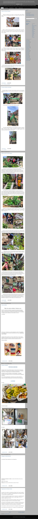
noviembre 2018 (28, 59)
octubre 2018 (27, 60)
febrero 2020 (27, 51)
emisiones (33, 27)
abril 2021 (27, 48)
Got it (21, 4)
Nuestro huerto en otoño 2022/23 (6, 153)
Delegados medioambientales (6, 456)
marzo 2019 (27, 55)
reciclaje (33, 32)
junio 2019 (27, 52)
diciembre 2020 (28, 50)
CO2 (32, 24)
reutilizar (33, 35)
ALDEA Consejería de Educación (30, 14)
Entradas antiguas (21, 512)
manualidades (33, 29)
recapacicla (33, 31)
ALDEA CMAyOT (28, 13)
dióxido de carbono (34, 25)
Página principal (28, 21)
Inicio (10, 512)
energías (33, 28)
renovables (33, 33)
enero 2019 (27, 57)
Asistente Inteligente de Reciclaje (30, 15)
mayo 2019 (27, 53)
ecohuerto (5, 149)
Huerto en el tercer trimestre (5, 11)
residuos (33, 34)
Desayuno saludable (4, 365)
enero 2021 (27, 49)
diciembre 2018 (28, 58)
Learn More (18, 4)
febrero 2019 (27, 56)
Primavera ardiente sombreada (6, 87)
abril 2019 (27, 54)
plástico (33, 30)
